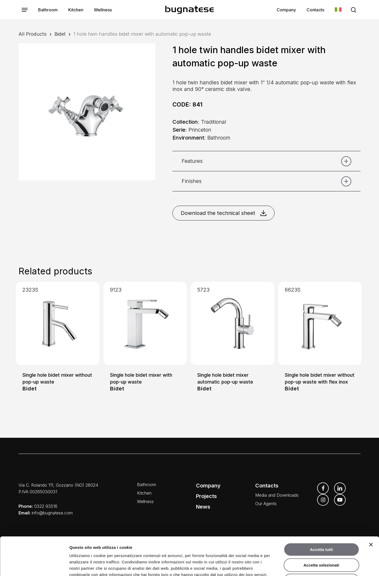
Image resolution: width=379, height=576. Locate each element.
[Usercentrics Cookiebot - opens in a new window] (34, 566)
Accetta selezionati (321, 527)
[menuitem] (338, 9)
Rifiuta (321, 542)
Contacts (266, 485)
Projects (206, 496)
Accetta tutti (321, 511)
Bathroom (146, 484)
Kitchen (144, 493)
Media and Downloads (277, 495)
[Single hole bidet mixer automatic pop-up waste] (232, 323)
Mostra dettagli (277, 565)
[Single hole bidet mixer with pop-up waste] (145, 323)
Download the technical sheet (223, 213)
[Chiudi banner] (371, 506)
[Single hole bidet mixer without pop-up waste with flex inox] (320, 323)
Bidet (60, 34)
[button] (25, 10)
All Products (33, 34)
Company (208, 485)
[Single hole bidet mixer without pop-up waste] (57, 323)
